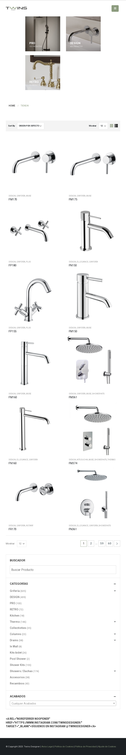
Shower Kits (98, 394)
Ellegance (82, 262)
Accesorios (17, 677)
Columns (15, 634)
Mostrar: (93, 126)
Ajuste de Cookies (107, 746)
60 (109, 543)
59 (102, 543)
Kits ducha (82, 460)
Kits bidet (16, 652)
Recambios (17, 683)
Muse (28, 196)
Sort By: (11, 126)
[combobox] (63, 703)
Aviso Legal (47, 746)
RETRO (14, 609)
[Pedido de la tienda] (30, 125)
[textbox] (63, 703)
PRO (12, 603)
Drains (14, 640)
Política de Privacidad (85, 746)
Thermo (111, 460)
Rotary (29, 526)
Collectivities (18, 627)
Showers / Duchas (21, 671)
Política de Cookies (64, 746)
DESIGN (12, 196)
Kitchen (14, 615)
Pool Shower (18, 658)
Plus (28, 262)
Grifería (21, 196)
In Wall (14, 646)
